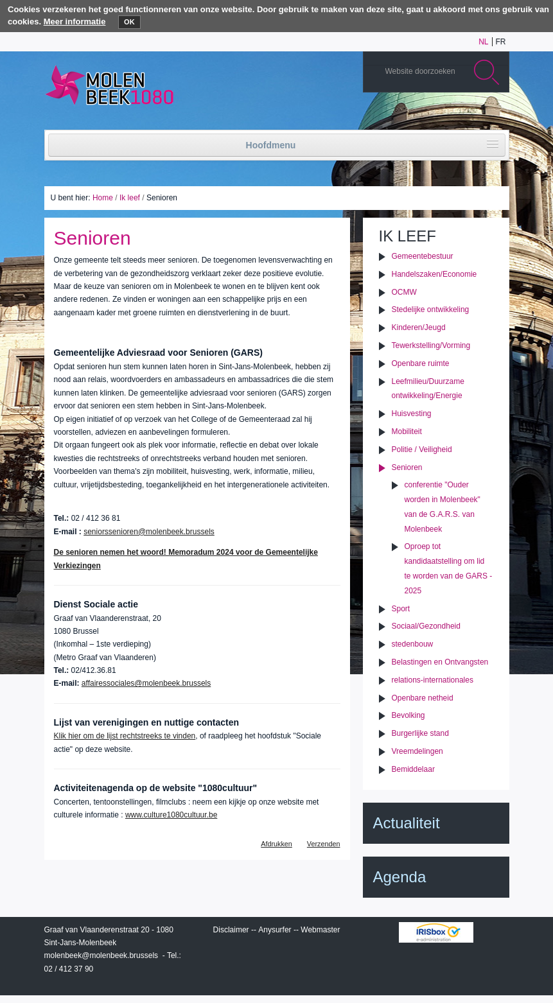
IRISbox (436, 932)
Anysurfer (274, 929)
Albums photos (438, 117)
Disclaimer (231, 929)
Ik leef (129, 197)
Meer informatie (75, 21)
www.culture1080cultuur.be (171, 814)
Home (102, 197)
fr (501, 41)
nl (483, 41)
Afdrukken (276, 844)
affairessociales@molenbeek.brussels (146, 683)
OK (129, 22)
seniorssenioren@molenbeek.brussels (149, 531)
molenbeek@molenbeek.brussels (101, 955)
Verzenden (323, 844)
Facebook (477, 117)
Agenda (399, 876)
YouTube (419, 117)
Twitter (457, 117)
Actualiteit (406, 823)
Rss (496, 117)
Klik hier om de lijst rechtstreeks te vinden (125, 735)
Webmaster (320, 929)
